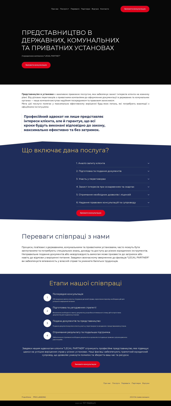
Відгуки (95, 9)
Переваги (75, 9)
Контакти (104, 9)
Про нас (54, 9)
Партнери (85, 9)
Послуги (64, 9)
